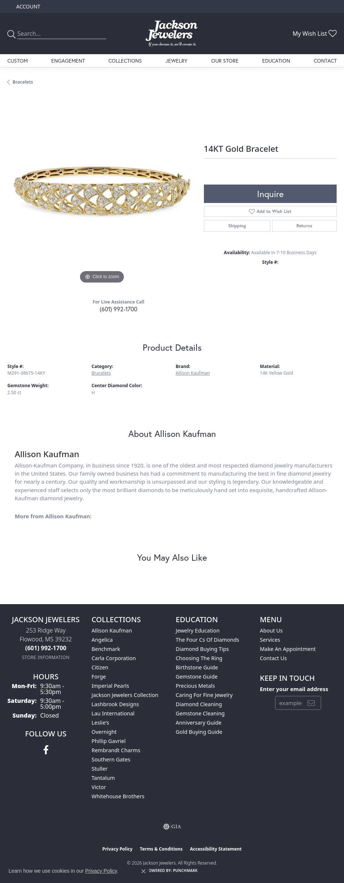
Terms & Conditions (161, 849)
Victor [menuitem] (98, 787)
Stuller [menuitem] (99, 768)
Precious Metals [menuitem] (195, 685)
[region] (102, 191)
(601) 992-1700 (118, 309)
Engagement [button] (68, 60)
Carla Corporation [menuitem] (113, 658)
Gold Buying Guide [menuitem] (199, 731)
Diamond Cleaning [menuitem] (199, 704)
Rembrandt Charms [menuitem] (115, 750)
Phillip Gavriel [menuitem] (108, 740)
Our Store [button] (225, 60)
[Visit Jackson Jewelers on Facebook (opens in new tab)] (45, 750)
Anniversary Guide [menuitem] (199, 722)
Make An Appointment (288, 648)
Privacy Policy (117, 849)
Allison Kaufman (193, 373)
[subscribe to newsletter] (311, 702)
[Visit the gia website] (172, 826)
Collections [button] (125, 60)
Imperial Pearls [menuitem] (110, 685)
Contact (325, 60)
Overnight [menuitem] (104, 731)
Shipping (237, 225)
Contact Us (273, 658)
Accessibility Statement (216, 849)
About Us (271, 630)
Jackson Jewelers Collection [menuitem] (124, 694)
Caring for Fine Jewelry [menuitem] (204, 694)
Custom (17, 60)
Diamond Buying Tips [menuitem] (202, 648)
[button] (27, 6)
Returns (304, 225)
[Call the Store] (45, 648)
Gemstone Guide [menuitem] (197, 676)
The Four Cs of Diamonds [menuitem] (207, 639)
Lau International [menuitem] (113, 713)
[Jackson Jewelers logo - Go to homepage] (172, 33)
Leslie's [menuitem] (100, 722)
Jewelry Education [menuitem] (198, 630)
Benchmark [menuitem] (105, 648)
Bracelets (23, 82)
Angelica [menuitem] (101, 639)
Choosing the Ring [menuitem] (199, 658)
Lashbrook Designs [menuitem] (115, 704)
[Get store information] (46, 657)
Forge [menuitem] (98, 676)
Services (270, 639)
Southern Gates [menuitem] (110, 759)
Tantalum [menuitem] (103, 777)
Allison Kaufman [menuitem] (111, 630)
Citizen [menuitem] (99, 667)
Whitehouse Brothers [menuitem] (117, 796)
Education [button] (276, 60)
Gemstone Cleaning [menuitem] (200, 713)
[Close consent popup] (143, 871)
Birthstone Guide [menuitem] (197, 667)
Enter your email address (294, 689)
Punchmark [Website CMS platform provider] (185, 870)
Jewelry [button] (176, 60)
